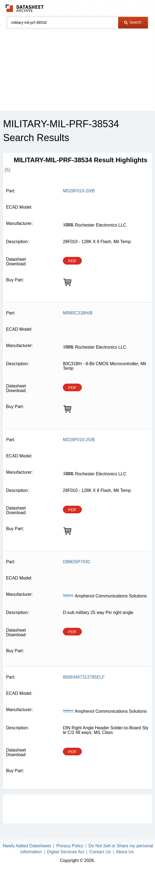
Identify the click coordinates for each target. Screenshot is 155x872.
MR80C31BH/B (77, 313)
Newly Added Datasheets (27, 846)
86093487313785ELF (84, 677)
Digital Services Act (65, 851)
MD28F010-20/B (79, 191)
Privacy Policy (69, 846)
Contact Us (100, 851)
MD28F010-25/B (79, 439)
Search (132, 22)
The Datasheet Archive (25, 8)
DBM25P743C (77, 561)
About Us (125, 851)
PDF (72, 261)
